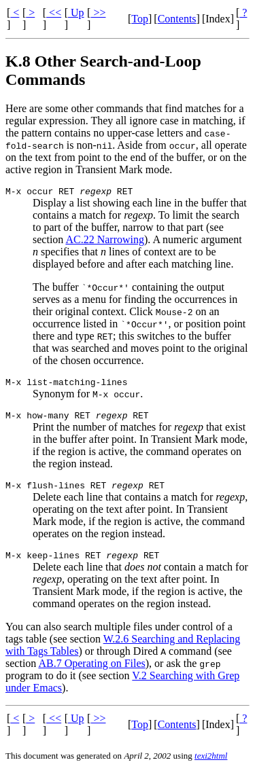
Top (139, 18)
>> (97, 12)
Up (76, 12)
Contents (177, 18)
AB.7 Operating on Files (91, 673)
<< (53, 12)
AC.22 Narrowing (104, 241)
